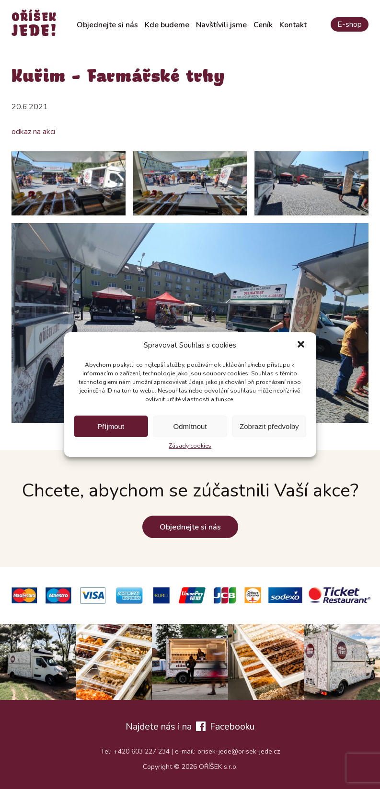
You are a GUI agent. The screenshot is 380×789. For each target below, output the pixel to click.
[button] (301, 345)
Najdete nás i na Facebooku (190, 726)
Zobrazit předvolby (269, 426)
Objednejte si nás (107, 25)
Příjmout (110, 426)
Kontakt (293, 25)
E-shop (349, 24)
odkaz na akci (33, 131)
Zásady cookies (190, 446)
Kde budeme (167, 25)
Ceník (263, 25)
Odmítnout (190, 426)
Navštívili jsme (221, 25)
